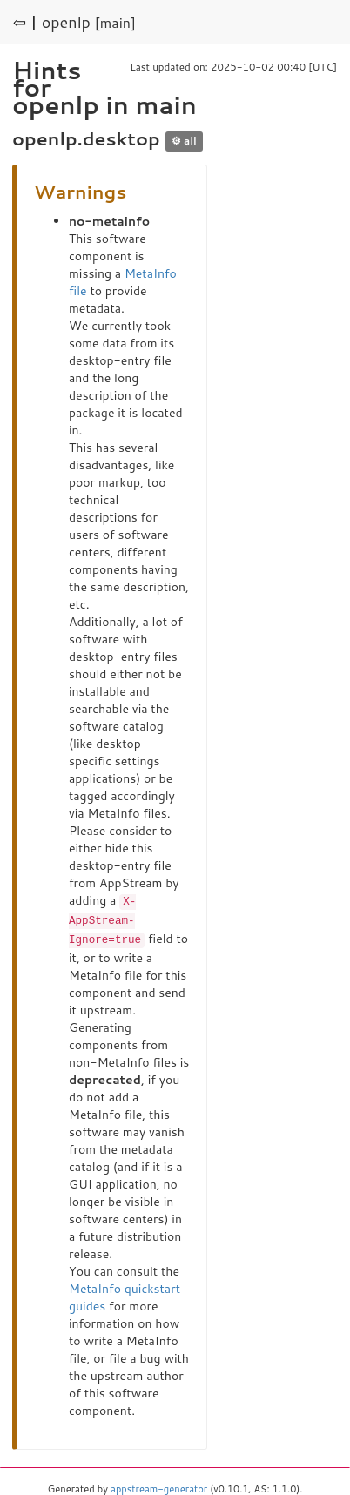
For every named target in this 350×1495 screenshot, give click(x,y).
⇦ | (25, 21)
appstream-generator (159, 1486)
